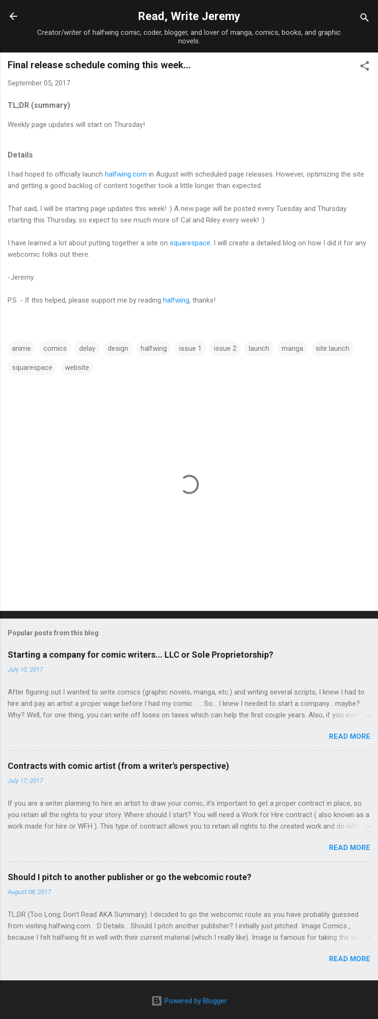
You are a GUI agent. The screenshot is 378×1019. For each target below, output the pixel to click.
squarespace (190, 243)
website (77, 367)
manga (292, 348)
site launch (332, 348)
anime (21, 348)
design (118, 348)
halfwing (176, 300)
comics (55, 348)
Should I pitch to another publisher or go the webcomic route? (129, 877)
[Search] (364, 19)
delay (87, 348)
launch (259, 348)
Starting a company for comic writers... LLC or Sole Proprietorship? (140, 655)
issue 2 (225, 348)
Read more (349, 736)
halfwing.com (126, 174)
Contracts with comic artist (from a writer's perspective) (118, 766)
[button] (364, 67)
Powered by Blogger (189, 1001)
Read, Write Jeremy (189, 16)
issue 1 (190, 348)
